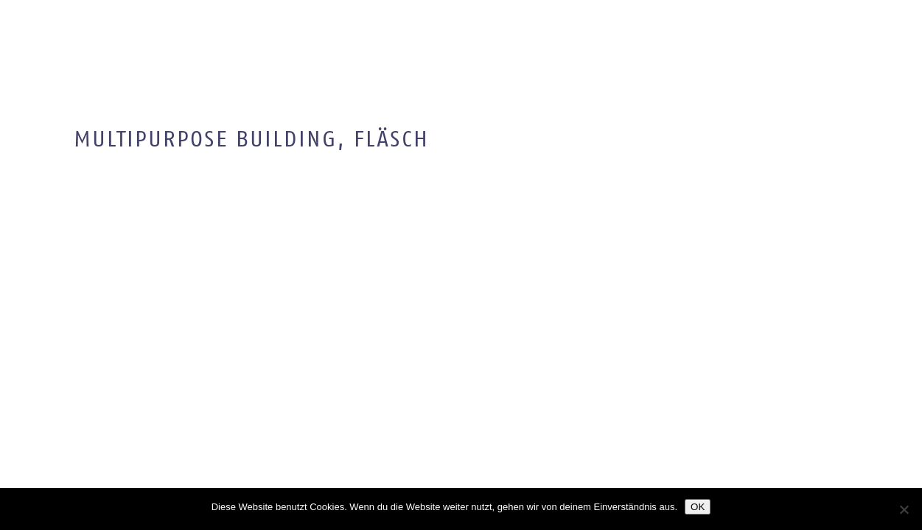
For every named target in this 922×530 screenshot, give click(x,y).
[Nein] (903, 509)
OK (698, 506)
